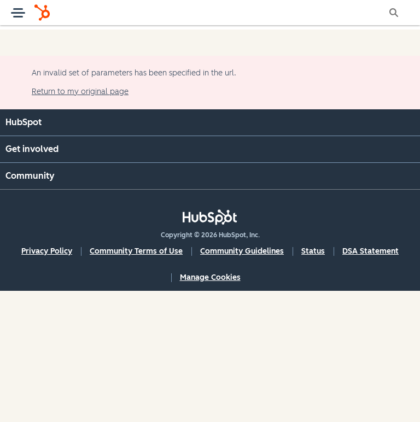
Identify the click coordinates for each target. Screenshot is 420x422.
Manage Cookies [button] (210, 277)
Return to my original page (80, 91)
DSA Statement (370, 251)
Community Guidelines (242, 251)
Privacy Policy (46, 251)
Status (313, 251)
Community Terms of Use (136, 251)
